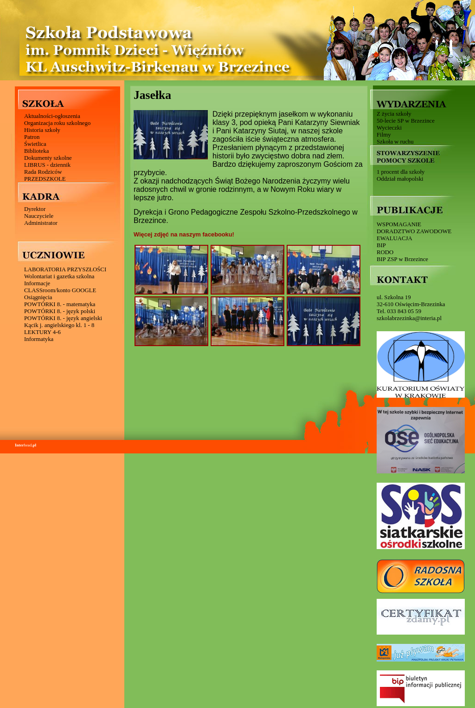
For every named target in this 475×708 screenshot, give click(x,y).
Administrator (41, 223)
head (25, 445)
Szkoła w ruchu (395, 141)
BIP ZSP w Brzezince (402, 259)
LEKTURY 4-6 (42, 332)
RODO (385, 252)
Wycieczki (389, 128)
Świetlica (35, 144)
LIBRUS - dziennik (47, 165)
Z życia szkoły (394, 114)
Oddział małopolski (400, 179)
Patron (31, 137)
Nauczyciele (38, 216)
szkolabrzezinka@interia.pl (409, 318)
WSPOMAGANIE (399, 224)
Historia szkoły (42, 130)
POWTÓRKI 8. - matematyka (60, 304)
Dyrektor (34, 209)
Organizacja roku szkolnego (57, 123)
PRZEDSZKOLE (45, 179)
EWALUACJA (394, 238)
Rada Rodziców (43, 172)
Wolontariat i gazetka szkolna (59, 276)
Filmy (384, 134)
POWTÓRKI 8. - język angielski (63, 318)
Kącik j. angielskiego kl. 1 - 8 (59, 325)
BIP (381, 245)
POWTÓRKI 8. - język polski (59, 311)
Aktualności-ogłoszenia (52, 116)
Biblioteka (36, 151)
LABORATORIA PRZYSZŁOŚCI (65, 269)
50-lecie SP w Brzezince (406, 121)
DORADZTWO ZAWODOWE (414, 231)
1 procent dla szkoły (400, 172)
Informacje (37, 283)
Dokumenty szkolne (48, 158)
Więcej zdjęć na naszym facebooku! (184, 234)
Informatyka (38, 339)
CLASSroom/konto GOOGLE (60, 290)
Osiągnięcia (38, 297)
